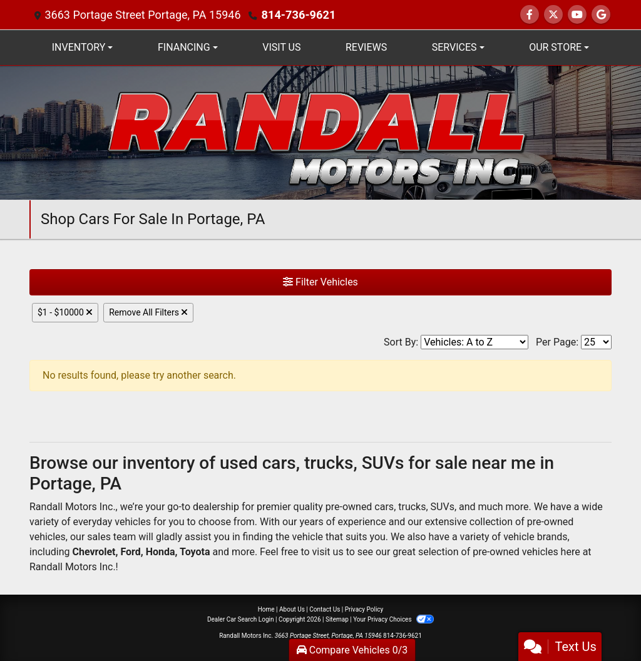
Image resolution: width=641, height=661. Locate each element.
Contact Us (324, 609)
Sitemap (337, 619)
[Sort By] (474, 342)
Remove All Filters (148, 312)
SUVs (442, 507)
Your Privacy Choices (393, 619)
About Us (292, 609)
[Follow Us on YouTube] (577, 14)
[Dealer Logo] (320, 132)
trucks (412, 507)
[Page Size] (596, 342)
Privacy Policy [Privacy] (364, 609)
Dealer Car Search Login (240, 619)
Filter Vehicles (320, 282)
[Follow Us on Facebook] (529, 14)
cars (384, 507)
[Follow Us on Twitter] (553, 14)
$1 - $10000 (65, 312)
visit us (328, 552)
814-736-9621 (297, 14)
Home (266, 609)
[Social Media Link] (601, 14)
